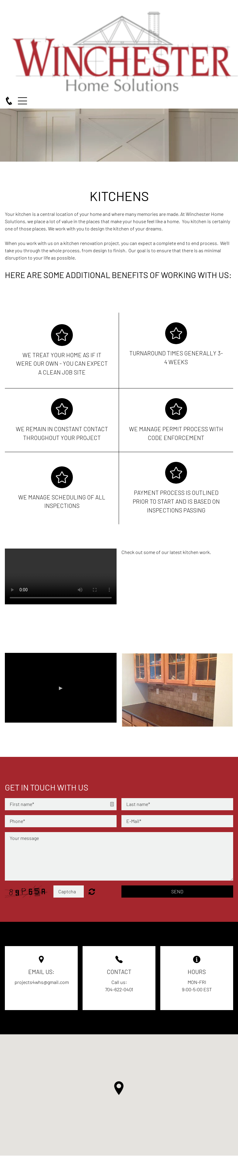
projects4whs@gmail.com (42, 982)
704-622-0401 (119, 989)
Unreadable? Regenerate (92, 891)
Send (177, 891)
